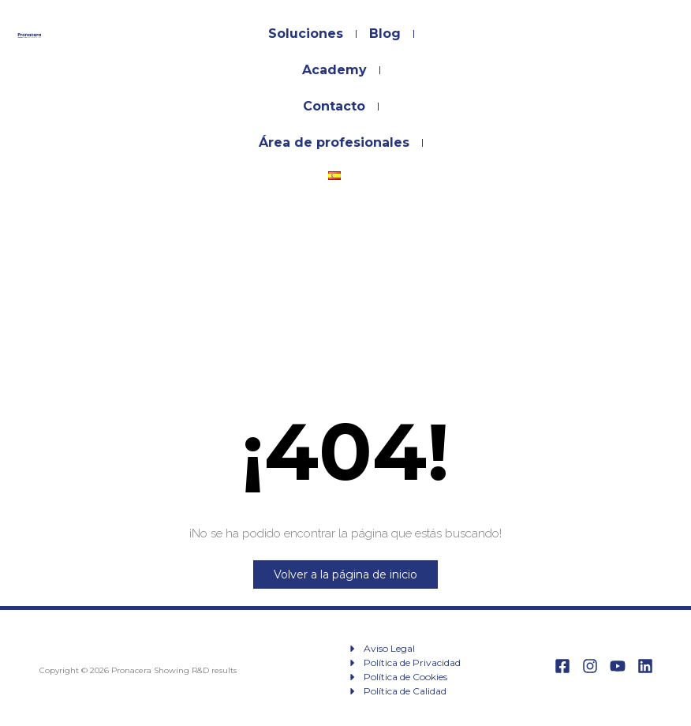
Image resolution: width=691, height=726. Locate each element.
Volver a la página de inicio (345, 574)
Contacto (334, 106)
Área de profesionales (334, 142)
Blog (385, 33)
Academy (334, 69)
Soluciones (305, 33)
